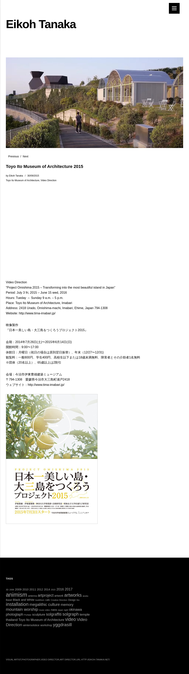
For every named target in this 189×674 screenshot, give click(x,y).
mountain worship (22, 609)
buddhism (39, 600)
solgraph (70, 614)
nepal (60, 610)
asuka (85, 596)
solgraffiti (54, 614)
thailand (12, 620)
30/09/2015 (33, 175)
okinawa (75, 610)
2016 (60, 589)
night (66, 610)
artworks (73, 595)
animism (16, 594)
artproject (45, 595)
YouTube (40, 650)
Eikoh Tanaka (41, 24)
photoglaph (14, 614)
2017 (69, 589)
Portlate (27, 615)
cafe (47, 600)
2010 (25, 589)
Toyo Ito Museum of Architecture (22, 180)
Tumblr (61, 650)
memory (67, 605)
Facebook (19, 650)
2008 (11, 589)
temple (85, 614)
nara (54, 609)
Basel (9, 600)
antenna (32, 596)
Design (72, 600)
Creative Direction (59, 600)
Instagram (30, 650)
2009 (18, 589)
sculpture (38, 614)
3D (7, 589)
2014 (47, 589)
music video (44, 610)
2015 (53, 589)
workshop (46, 625)
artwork (58, 595)
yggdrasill (62, 624)
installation (17, 604)
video (70, 619)
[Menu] (174, 8)
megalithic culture (44, 604)
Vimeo (50, 650)
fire (78, 600)
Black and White (24, 599)
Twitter (9, 650)
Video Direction (48, 180)
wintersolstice (31, 625)
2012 (40, 589)
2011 (32, 589)
